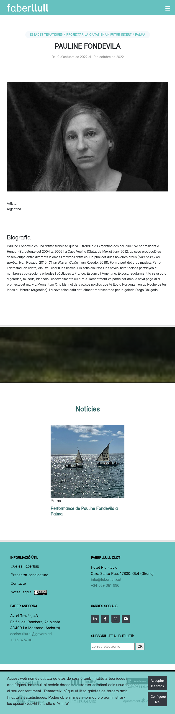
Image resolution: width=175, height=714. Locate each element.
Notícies (87, 409)
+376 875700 (21, 640)
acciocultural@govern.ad (31, 634)
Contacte (18, 583)
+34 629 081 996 (105, 585)
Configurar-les (159, 699)
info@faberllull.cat (106, 579)
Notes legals (29, 592)
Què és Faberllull (25, 566)
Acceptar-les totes (158, 683)
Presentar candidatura (29, 575)
